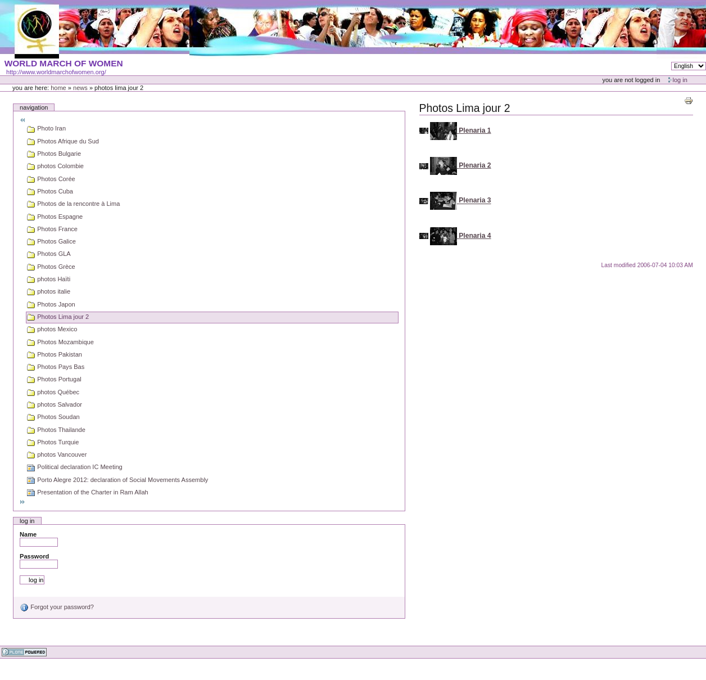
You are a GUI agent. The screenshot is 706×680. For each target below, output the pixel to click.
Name (28, 534)
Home (58, 87)
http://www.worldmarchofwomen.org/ (56, 72)
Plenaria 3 (475, 201)
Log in (680, 79)
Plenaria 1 (475, 130)
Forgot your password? (57, 607)
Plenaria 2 (475, 165)
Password (34, 556)
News (80, 87)
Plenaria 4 (475, 236)
